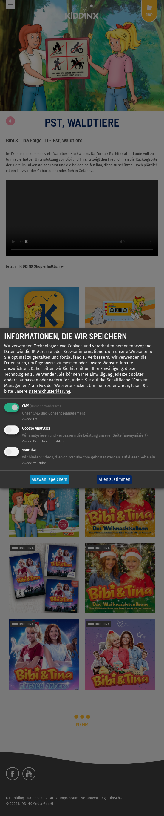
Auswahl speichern (49, 479)
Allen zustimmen (114, 479)
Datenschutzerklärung (49, 391)
